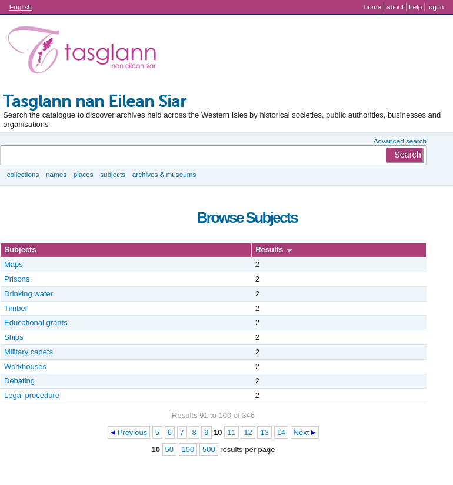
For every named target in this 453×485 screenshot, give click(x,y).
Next (301, 432)
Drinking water (28, 293)
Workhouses (25, 366)
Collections (23, 174)
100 (188, 449)
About (395, 7)
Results (269, 249)
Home (372, 7)
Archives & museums (164, 174)
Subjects (112, 174)
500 (208, 449)
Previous (133, 432)
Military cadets (28, 351)
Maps (13, 264)
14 (281, 432)
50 (169, 449)
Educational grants (36, 322)
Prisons (16, 279)
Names (56, 174)
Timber (16, 308)
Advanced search (400, 141)
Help (415, 7)
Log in (435, 7)
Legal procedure (31, 395)
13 (264, 432)
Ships (14, 337)
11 (231, 432)
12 (248, 432)
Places (84, 174)
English (20, 7)
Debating (19, 380)
